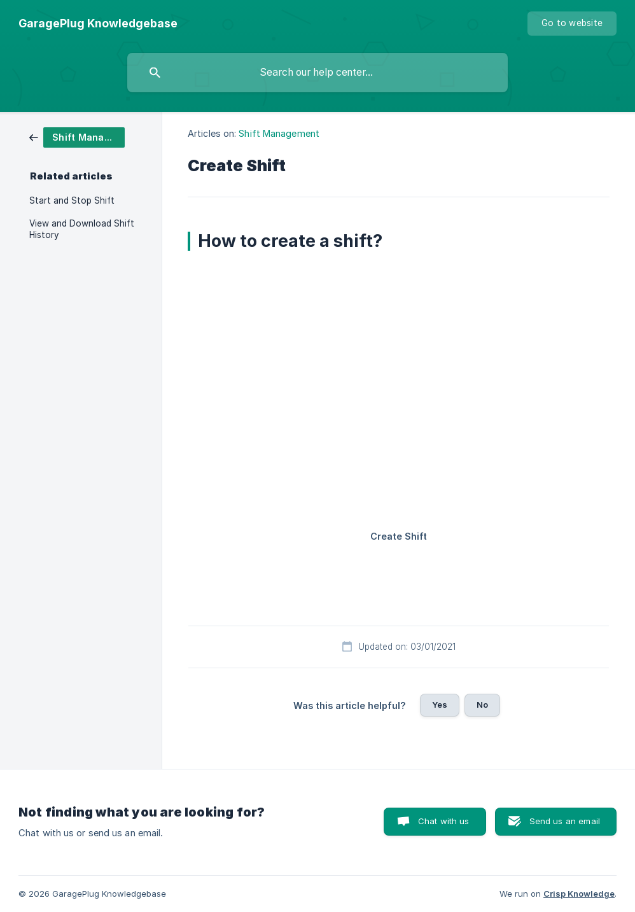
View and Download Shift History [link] (81, 229)
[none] (98, 23)
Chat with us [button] (444, 821)
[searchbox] (317, 72)
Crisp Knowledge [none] (579, 893)
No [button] (482, 704)
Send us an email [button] (564, 821)
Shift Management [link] (279, 133)
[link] (77, 136)
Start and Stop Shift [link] (72, 200)
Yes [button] (439, 704)
